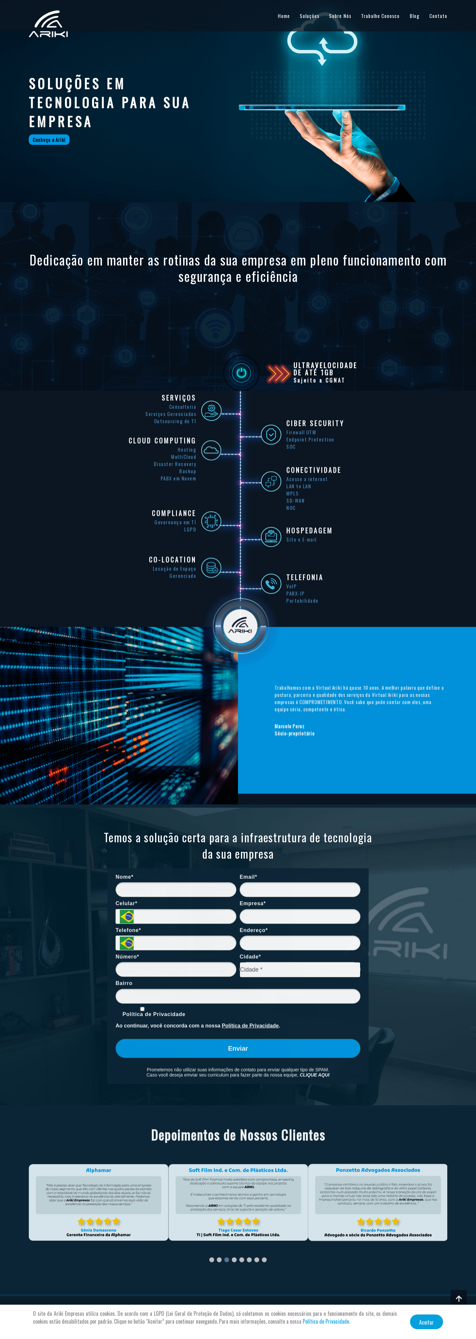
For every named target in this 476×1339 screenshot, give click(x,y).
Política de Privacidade (326, 1321)
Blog (415, 15)
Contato (438, 15)
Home (284, 15)
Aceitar (426, 1322)
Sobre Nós (340, 15)
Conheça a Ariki (49, 139)
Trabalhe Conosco (380, 15)
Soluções (309, 15)
